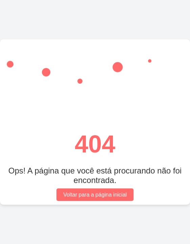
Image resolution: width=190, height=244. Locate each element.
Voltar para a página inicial (95, 195)
